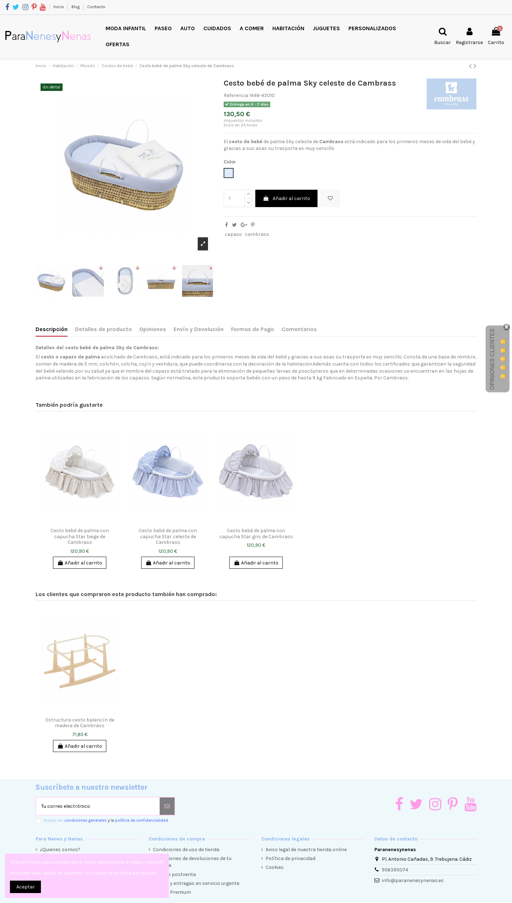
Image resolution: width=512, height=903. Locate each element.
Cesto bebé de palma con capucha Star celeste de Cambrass (168, 537)
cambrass (257, 234)
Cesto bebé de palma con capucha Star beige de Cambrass (79, 537)
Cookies (275, 867)
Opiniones (152, 329)
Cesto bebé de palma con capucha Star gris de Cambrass (256, 534)
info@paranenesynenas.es (413, 880)
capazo (233, 234)
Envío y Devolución (199, 329)
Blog (76, 6)
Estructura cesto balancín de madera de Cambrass (80, 723)
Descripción (52, 329)
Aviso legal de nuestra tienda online (306, 850)
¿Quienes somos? (60, 850)
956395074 (395, 870)
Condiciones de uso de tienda (186, 850)
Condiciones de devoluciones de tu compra (192, 862)
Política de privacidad (290, 858)
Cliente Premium (172, 892)
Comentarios (299, 329)
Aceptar (25, 887)
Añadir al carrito (286, 198)
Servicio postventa (174, 874)
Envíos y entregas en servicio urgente (196, 883)
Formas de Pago (252, 329)
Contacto (96, 6)
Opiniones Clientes (492, 359)
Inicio (59, 6)
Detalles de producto (103, 329)
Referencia (236, 95)
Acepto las (106, 820)
